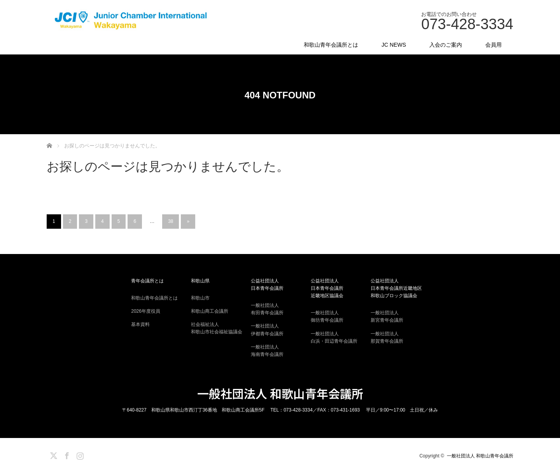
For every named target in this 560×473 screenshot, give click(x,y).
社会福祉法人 (220, 329)
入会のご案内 (445, 45)
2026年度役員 (145, 311)
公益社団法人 (280, 285)
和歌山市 (200, 298)
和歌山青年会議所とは (331, 45)
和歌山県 (200, 281)
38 (170, 221)
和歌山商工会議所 (209, 311)
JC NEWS (394, 45)
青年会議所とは (147, 281)
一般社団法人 (280, 310)
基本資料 (140, 324)
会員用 (493, 45)
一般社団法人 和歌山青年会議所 (280, 393)
